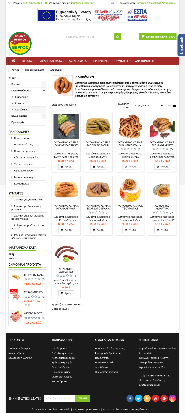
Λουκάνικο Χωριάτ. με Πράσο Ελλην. (98, 144)
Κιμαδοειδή (21, 96)
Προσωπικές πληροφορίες (109, 348)
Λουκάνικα (21, 109)
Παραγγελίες (102, 357)
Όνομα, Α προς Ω (149, 105)
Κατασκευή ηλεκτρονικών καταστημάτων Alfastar (128, 409)
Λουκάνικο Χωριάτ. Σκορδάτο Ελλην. (98, 207)
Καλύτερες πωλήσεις (20, 357)
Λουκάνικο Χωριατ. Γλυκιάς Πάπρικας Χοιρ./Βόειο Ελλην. (66, 145)
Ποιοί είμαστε (21, 138)
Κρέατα (27, 61)
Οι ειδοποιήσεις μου (106, 372)
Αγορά (66, 166)
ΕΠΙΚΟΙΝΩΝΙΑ (148, 340)
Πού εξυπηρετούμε (25, 151)
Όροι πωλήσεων (23, 170)
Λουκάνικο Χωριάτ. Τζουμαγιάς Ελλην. (130, 208)
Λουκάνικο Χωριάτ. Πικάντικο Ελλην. (130, 144)
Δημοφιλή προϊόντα (24, 265)
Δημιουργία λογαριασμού (162, 3)
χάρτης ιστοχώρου (62, 376)
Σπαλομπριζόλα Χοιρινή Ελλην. (34, 292)
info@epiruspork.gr (84, 3)
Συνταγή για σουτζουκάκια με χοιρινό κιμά (27, 217)
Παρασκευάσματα (50, 61)
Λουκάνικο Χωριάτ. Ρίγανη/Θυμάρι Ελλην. (66, 208)
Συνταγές (122, 61)
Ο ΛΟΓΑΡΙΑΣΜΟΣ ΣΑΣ (110, 340)
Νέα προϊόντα (16, 353)
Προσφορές (101, 61)
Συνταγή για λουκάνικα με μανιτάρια (27, 207)
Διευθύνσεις (102, 367)
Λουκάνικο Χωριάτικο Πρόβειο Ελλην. (66, 271)
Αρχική (13, 78)
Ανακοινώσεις (144, 61)
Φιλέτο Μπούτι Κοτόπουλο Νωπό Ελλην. (34, 313)
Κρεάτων (20, 103)
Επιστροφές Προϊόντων (108, 353)
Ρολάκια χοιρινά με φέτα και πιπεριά (28, 227)
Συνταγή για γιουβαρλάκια (28, 199)
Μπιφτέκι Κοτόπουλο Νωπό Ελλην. (34, 274)
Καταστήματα (21, 183)
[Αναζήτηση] (92, 36)
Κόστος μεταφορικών (26, 157)
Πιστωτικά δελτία (104, 362)
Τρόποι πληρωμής (24, 164)
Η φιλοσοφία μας (23, 144)
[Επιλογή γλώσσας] (114, 3)
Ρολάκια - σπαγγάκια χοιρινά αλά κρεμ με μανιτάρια (28, 236)
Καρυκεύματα (77, 61)
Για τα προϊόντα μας (25, 177)
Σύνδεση (141, 3)
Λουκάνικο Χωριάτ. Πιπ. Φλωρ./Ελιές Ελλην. (162, 145)
